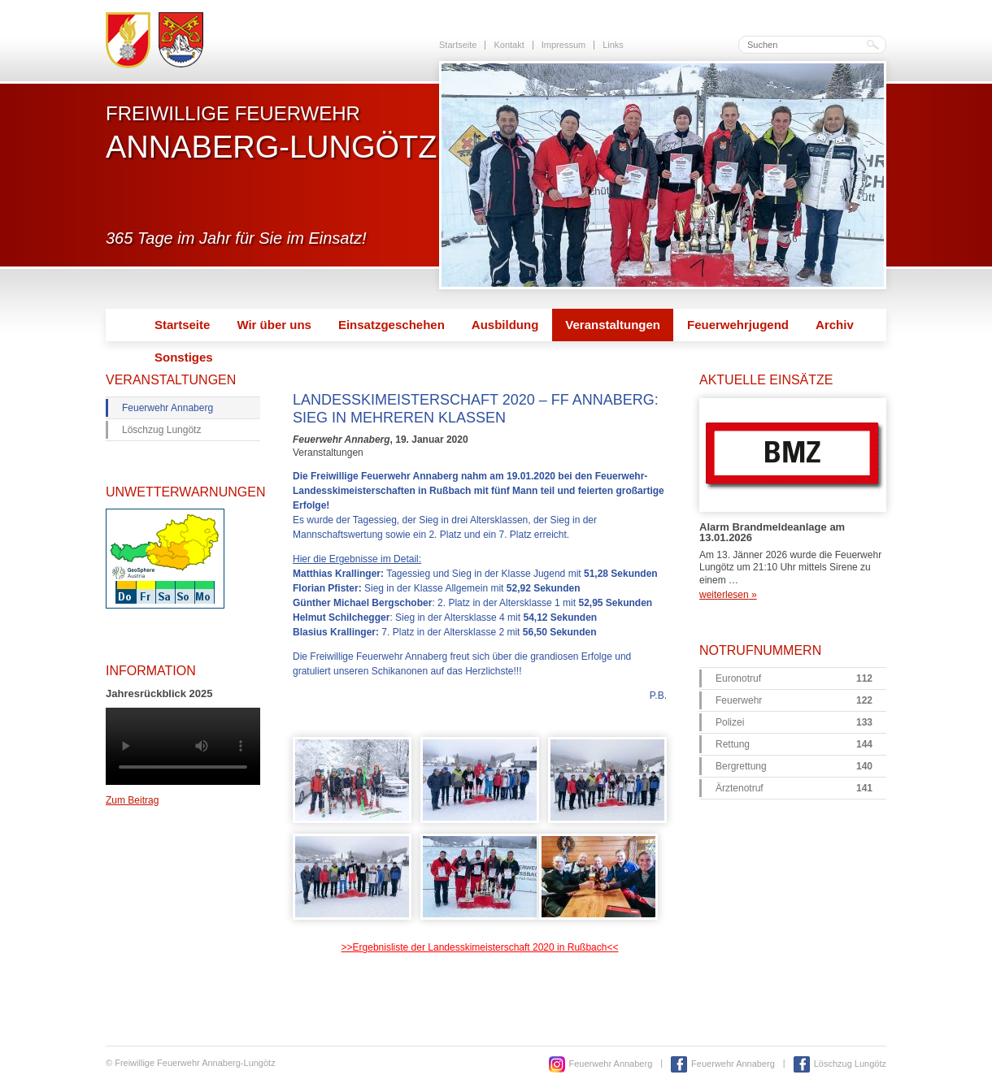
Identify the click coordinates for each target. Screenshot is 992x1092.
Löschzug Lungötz (161, 430)
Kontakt (509, 45)
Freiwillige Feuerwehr (271, 132)
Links (613, 45)
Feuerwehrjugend (738, 325)
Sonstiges (183, 357)
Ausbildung (505, 325)
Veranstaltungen (612, 325)
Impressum (563, 45)
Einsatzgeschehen (391, 325)
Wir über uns (274, 325)
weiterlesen (728, 594)
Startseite (457, 45)
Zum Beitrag (132, 800)
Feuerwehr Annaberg (167, 408)
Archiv (835, 325)
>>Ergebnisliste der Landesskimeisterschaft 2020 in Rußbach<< (480, 947)
